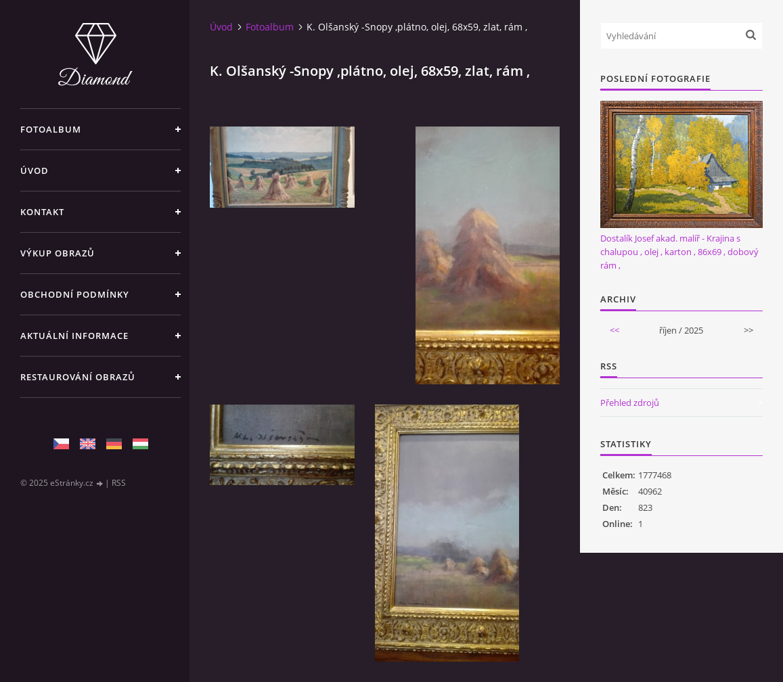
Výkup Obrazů (57, 253)
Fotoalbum (50, 129)
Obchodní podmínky (74, 294)
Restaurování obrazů (77, 377)
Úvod (34, 170)
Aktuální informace (74, 335)
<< (614, 330)
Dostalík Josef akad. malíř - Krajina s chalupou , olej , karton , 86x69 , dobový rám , (679, 251)
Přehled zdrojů (629, 402)
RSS (119, 482)
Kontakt (42, 212)
